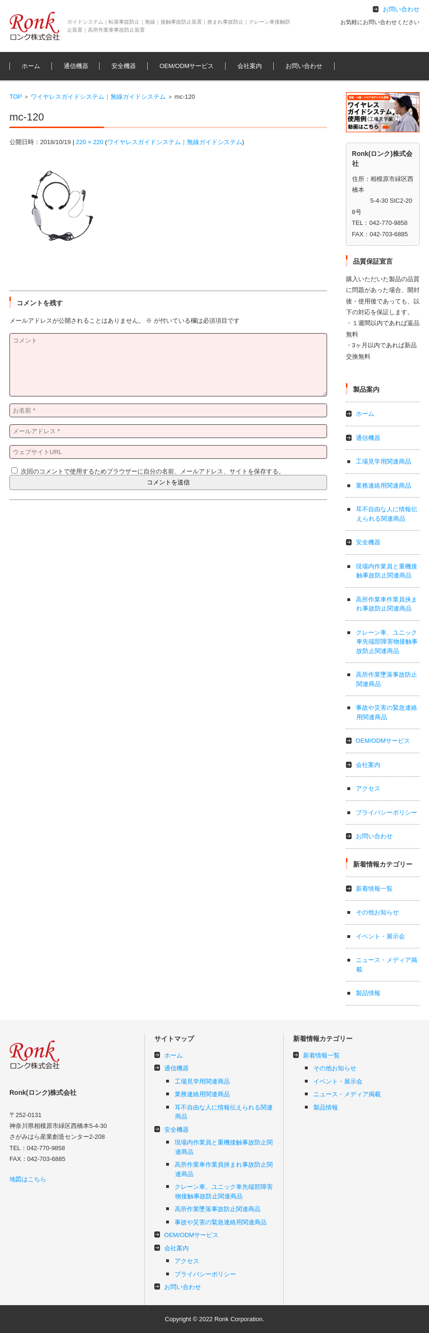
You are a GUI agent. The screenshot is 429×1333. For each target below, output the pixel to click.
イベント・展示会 (380, 936)
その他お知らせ (377, 912)
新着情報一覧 (374, 888)
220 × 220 (89, 142)
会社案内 (249, 65)
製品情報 (368, 993)
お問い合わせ (304, 65)
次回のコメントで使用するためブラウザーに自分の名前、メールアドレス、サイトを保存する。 (153, 471)
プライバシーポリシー (386, 812)
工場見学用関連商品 (383, 461)
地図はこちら (27, 1179)
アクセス (368, 788)
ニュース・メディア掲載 (347, 1094)
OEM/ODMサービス (187, 65)
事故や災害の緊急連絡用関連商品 (221, 1222)
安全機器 (123, 65)
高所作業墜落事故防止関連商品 (218, 1209)
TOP (15, 96)
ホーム (31, 65)
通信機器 (76, 65)
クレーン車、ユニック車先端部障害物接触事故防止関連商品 (387, 641)
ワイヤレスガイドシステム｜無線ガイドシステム (98, 96)
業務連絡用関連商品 (383, 485)
